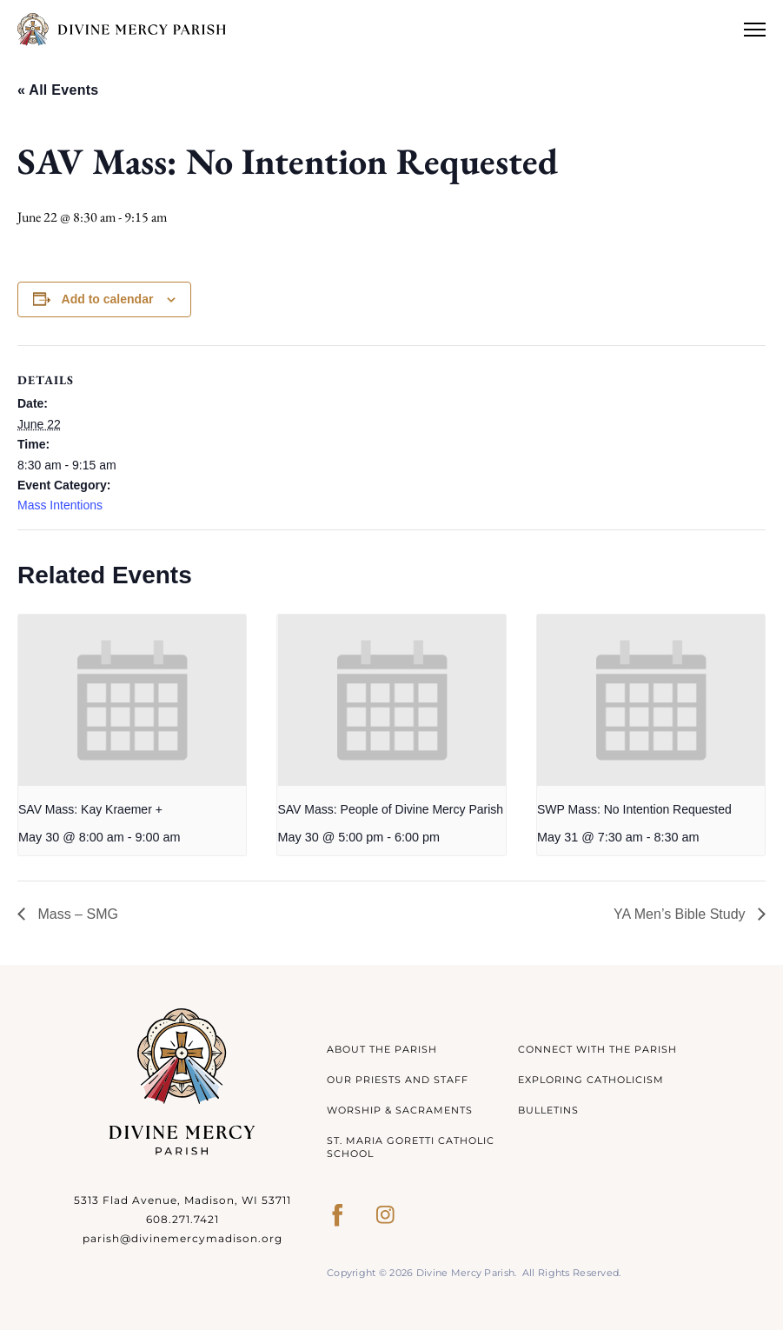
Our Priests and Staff (397, 1080)
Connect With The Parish (597, 1049)
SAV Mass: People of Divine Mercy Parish (390, 809)
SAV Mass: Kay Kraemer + (90, 809)
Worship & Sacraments (400, 1110)
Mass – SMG (76, 914)
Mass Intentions (60, 505)
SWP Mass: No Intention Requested (634, 809)
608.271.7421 (182, 1219)
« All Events (57, 90)
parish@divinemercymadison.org (182, 1238)
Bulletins (548, 1110)
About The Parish (382, 1049)
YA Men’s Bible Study (681, 914)
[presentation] (132, 700)
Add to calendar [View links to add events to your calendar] (108, 299)
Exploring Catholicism (591, 1080)
